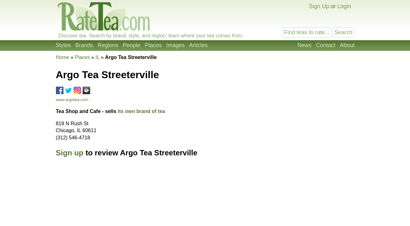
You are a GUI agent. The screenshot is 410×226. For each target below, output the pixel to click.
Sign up (70, 152)
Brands (84, 45)
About (347, 45)
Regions (108, 45)
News (304, 45)
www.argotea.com (72, 99)
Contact (325, 45)
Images (175, 45)
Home (62, 57)
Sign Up (319, 6)
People (131, 45)
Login (344, 6)
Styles (63, 45)
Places (153, 45)
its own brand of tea (141, 111)
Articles (198, 45)
